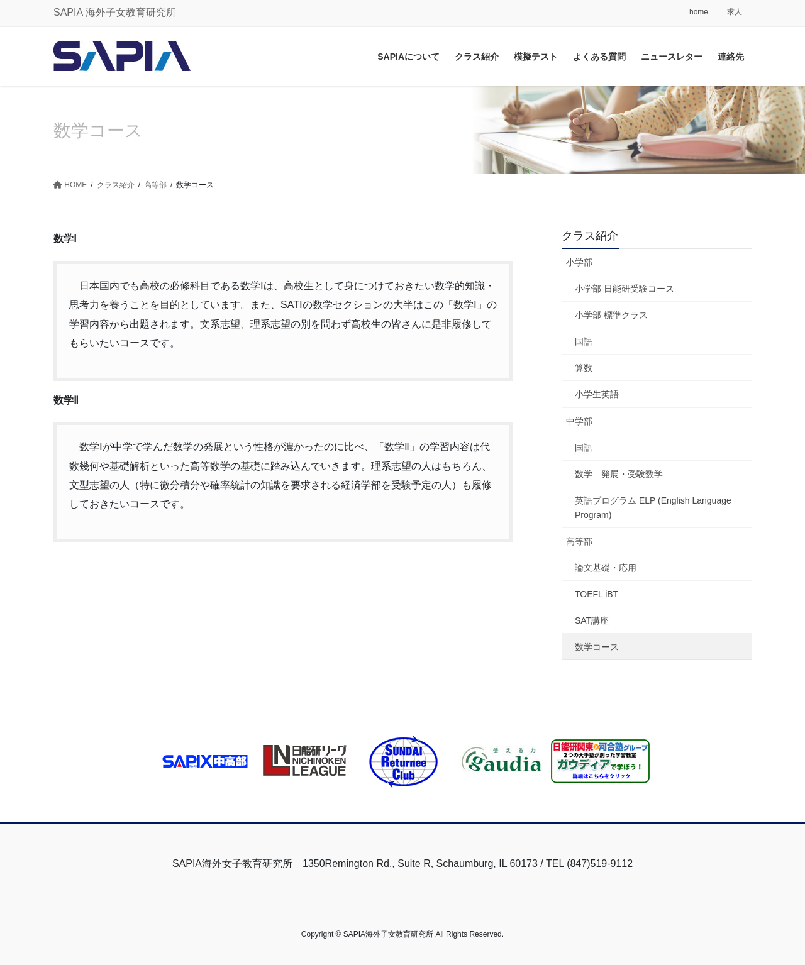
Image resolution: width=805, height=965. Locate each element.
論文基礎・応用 (605, 568)
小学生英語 (597, 394)
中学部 (579, 421)
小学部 (579, 262)
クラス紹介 (590, 235)
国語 (583, 341)
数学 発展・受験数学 (619, 474)
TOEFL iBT (596, 594)
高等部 (579, 541)
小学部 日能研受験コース (624, 289)
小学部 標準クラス (611, 315)
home (698, 12)
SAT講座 (592, 620)
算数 (583, 368)
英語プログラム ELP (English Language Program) (653, 507)
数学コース (597, 647)
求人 (734, 12)
